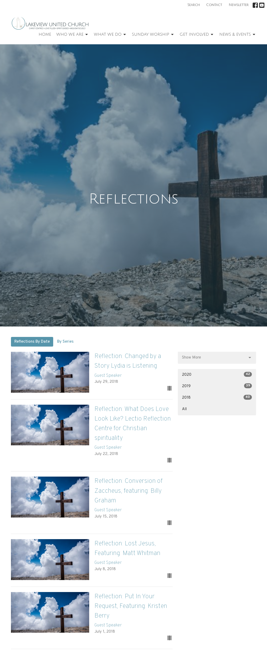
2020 (217, 374)
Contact (214, 5)
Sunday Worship (153, 34)
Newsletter (239, 5)
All (184, 409)
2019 (217, 386)
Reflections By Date (32, 341)
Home (45, 34)
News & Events (237, 34)
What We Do (110, 34)
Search (193, 5)
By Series (65, 341)
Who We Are (72, 34)
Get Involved (197, 34)
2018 (217, 397)
